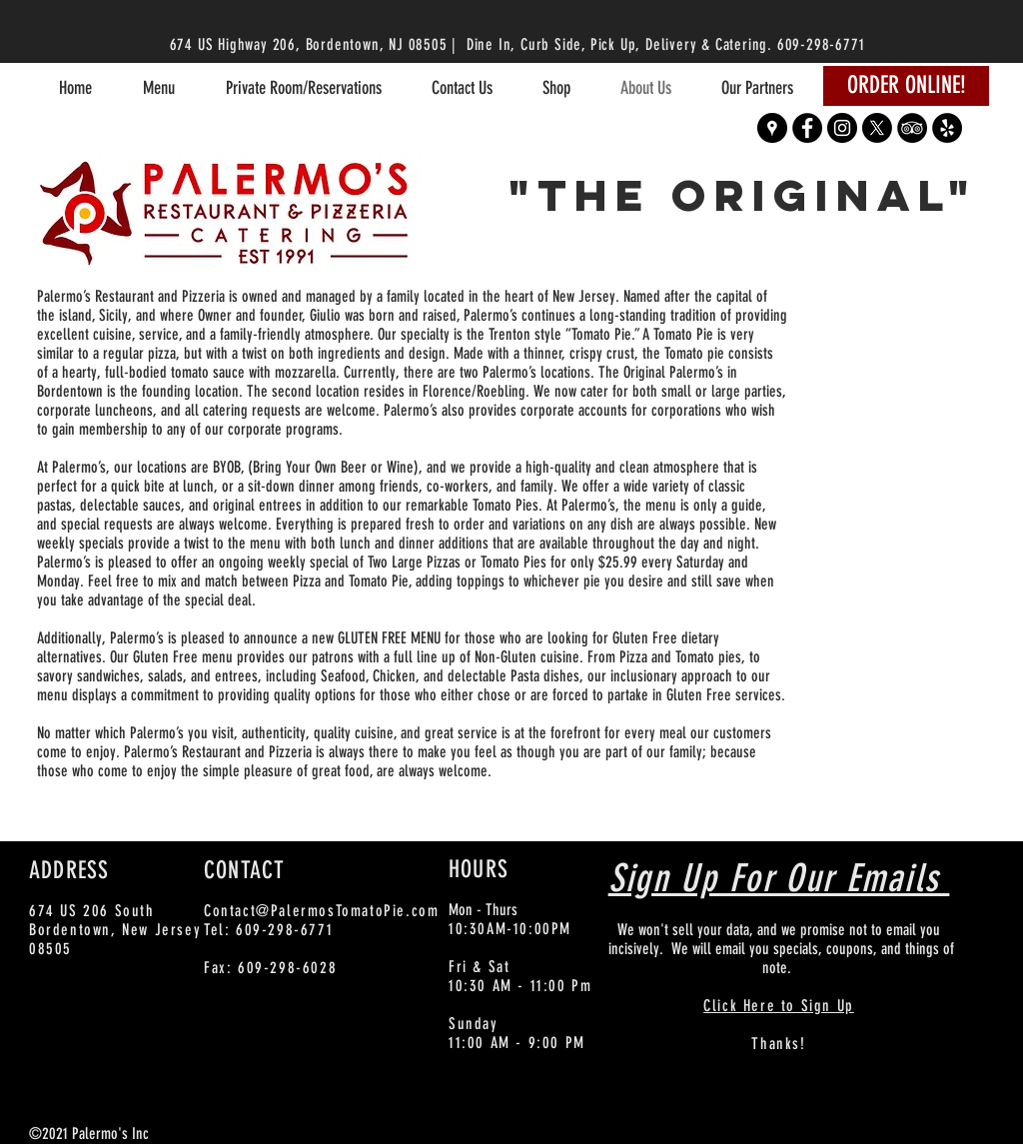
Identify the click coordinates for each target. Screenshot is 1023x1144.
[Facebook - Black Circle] (807, 128)
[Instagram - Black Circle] (842, 128)
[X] (877, 128)
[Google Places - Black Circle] (772, 128)
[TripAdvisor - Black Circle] (912, 128)
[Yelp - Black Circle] (947, 128)
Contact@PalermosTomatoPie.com (321, 910)
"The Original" (743, 195)
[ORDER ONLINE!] (906, 86)
